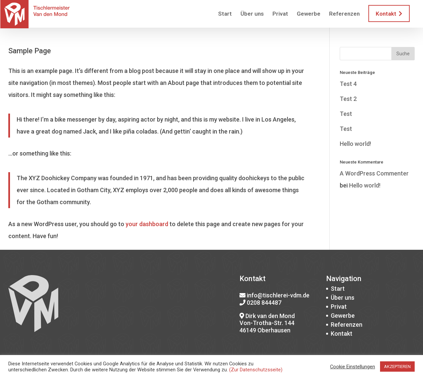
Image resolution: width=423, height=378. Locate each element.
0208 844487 (264, 302)
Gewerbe (308, 14)
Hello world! (355, 143)
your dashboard (147, 223)
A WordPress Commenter (374, 173)
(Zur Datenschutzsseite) (255, 370)
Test (346, 113)
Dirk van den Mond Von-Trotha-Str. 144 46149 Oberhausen (267, 323)
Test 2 (348, 98)
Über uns (252, 14)
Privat (280, 14)
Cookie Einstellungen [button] (352, 367)
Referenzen (344, 14)
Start (225, 14)
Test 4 (348, 83)
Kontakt (389, 13)
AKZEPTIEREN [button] (397, 366)
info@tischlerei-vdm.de (278, 295)
